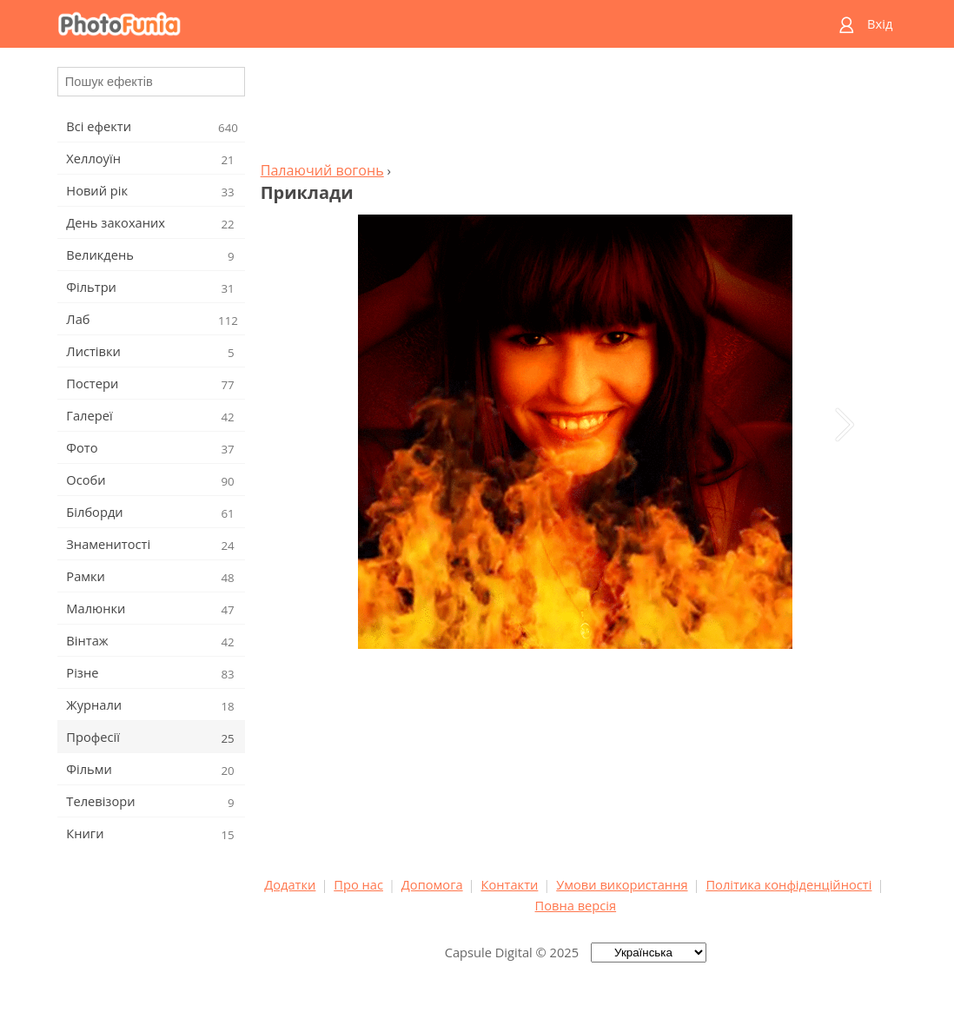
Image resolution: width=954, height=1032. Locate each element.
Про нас (358, 884)
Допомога (432, 884)
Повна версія (576, 905)
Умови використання (621, 884)
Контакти (509, 884)
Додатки (289, 884)
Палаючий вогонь (322, 170)
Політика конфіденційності (788, 884)
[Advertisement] (575, 109)
